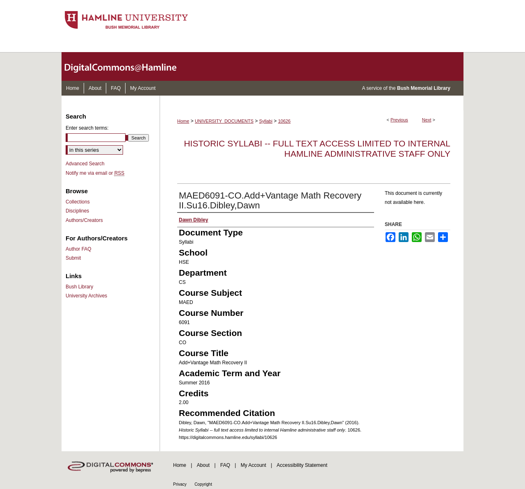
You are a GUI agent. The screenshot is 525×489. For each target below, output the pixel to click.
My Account (253, 465)
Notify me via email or (95, 173)
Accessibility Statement (302, 465)
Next (426, 119)
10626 (284, 121)
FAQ (225, 465)
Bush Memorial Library (423, 88)
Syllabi (265, 121)
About (203, 465)
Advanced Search (85, 164)
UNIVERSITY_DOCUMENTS (224, 121)
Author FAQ (78, 249)
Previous (399, 119)
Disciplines (77, 211)
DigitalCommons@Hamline (127, 66)
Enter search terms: (87, 128)
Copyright (203, 484)
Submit (73, 258)
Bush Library (79, 287)
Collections (78, 202)
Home (183, 121)
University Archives (86, 296)
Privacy (180, 484)
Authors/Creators (84, 220)
